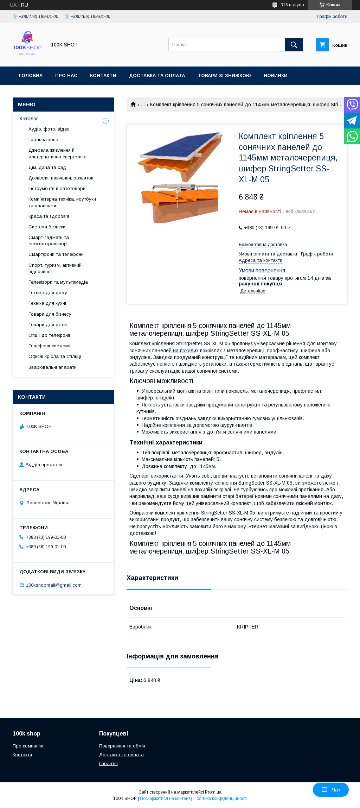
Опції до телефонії (49, 335)
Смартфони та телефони (56, 254)
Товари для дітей (47, 324)
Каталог (29, 118)
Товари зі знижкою (224, 75)
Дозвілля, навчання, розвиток (60, 178)
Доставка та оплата (157, 75)
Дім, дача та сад (47, 167)
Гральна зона (43, 139)
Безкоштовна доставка (263, 244)
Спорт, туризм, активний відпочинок (55, 268)
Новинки (276, 75)
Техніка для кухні (47, 303)
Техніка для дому (47, 292)
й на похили (182, 350)
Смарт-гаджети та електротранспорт (48, 240)
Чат (330, 790)
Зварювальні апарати (52, 367)
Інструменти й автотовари (56, 188)
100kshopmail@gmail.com (54, 585)
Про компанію (28, 746)
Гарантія (108, 763)
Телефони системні (49, 345)
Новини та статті (43, 93)
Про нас (66, 75)
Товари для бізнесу (49, 314)
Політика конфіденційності (220, 798)
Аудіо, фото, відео (49, 129)
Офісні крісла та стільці (54, 356)
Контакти (103, 75)
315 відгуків (292, 4)
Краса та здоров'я (48, 216)
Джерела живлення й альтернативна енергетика (57, 153)
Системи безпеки (46, 226)
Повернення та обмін (122, 746)
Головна (31, 75)
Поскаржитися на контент (165, 798)
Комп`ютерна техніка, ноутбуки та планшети (62, 202)
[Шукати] (294, 44)
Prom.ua (213, 792)
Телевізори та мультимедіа (58, 282)
